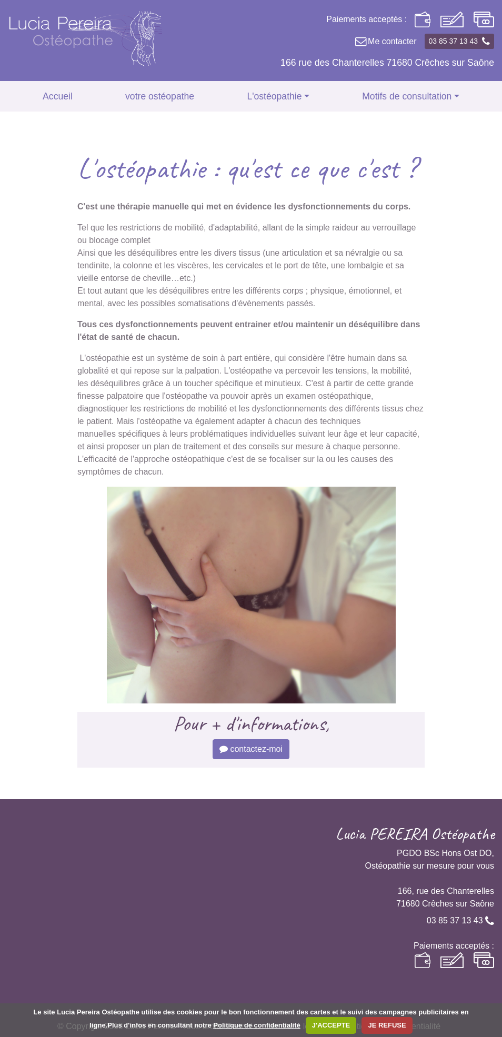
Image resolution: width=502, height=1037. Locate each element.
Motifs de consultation (406, 96)
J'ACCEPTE (331, 1025)
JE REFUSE (387, 1025)
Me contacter (385, 41)
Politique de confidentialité (256, 1025)
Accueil (58, 96)
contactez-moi (251, 748)
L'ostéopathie (274, 96)
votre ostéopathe (159, 96)
